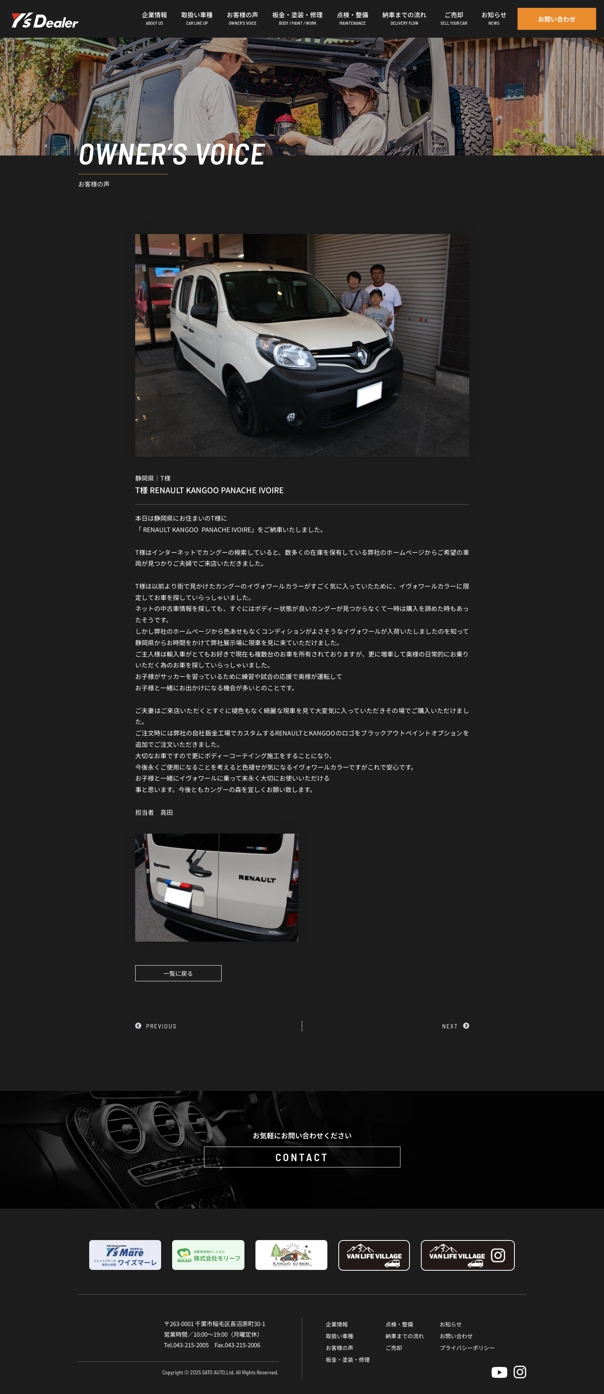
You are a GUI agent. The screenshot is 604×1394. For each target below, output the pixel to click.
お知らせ (451, 1324)
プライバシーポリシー (467, 1348)
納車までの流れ (405, 1336)
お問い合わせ (456, 1336)
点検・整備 (399, 1324)
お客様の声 (339, 1348)
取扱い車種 (339, 1336)
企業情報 (337, 1324)
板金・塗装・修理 (348, 1359)
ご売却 (394, 1348)
